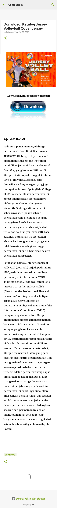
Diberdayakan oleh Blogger (28, 498)
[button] (5, 38)
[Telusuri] (53, 4)
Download (10, 455)
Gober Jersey (15, 4)
